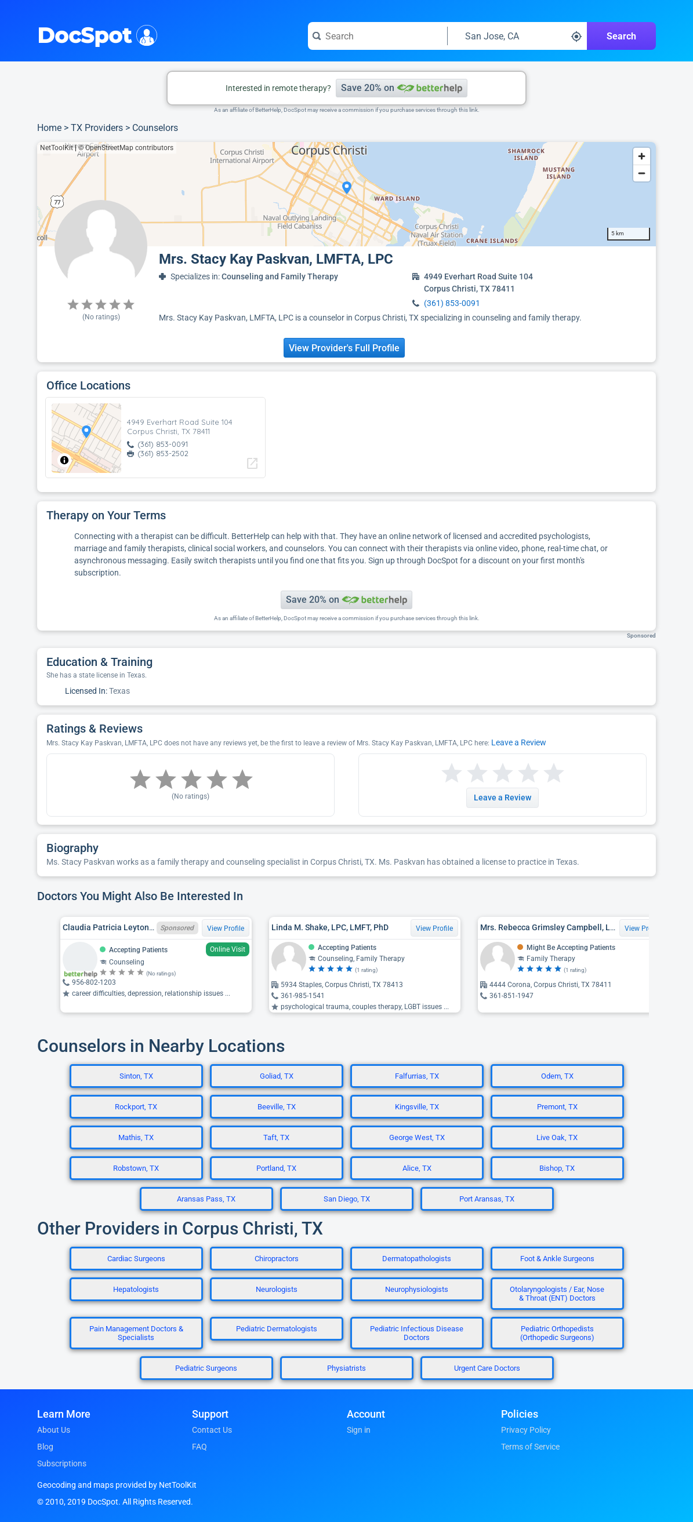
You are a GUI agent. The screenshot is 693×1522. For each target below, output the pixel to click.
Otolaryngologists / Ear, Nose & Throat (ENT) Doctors (557, 1293)
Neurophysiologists (416, 1289)
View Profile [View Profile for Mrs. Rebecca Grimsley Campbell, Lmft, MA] (643, 928)
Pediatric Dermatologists (276, 1328)
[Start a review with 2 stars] (464, 773)
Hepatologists (136, 1289)
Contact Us (212, 1429)
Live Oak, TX (557, 1137)
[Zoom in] (641, 156)
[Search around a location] (517, 36)
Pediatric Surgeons (206, 1368)
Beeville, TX (276, 1106)
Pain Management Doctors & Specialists (136, 1333)
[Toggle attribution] (64, 460)
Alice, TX (416, 1168)
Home (49, 127)
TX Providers (97, 127)
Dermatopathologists (416, 1258)
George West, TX (417, 1137)
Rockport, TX (136, 1106)
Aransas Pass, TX (206, 1199)
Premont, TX (557, 1106)
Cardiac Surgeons (136, 1258)
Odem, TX (557, 1076)
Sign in (359, 1429)
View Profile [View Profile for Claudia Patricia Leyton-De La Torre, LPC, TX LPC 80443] (225, 928)
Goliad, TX (276, 1076)
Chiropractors (277, 1258)
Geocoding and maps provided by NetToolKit (117, 1485)
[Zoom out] (641, 173)
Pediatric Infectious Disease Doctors (416, 1333)
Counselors (155, 127)
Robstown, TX (136, 1168)
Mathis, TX (136, 1137)
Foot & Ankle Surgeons (557, 1258)
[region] (346, 194)
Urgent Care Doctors (487, 1368)
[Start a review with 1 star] (451, 773)
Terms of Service (530, 1446)
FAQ (199, 1446)
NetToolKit (56, 148)
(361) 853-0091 (452, 303)
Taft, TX (276, 1137)
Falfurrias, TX (417, 1076)
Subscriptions (61, 1463)
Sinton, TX (136, 1076)
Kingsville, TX (417, 1106)
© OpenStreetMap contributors (125, 148)
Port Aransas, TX (486, 1199)
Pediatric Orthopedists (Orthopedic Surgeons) (557, 1333)
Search (621, 36)
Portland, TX (276, 1168)
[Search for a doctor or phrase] (377, 36)
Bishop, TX (557, 1168)
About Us (53, 1429)
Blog (45, 1446)
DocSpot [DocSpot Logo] (95, 34)
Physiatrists (346, 1368)
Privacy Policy (526, 1429)
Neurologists (276, 1289)
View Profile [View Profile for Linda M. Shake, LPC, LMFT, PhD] (434, 928)
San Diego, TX (347, 1199)
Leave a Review (518, 742)
